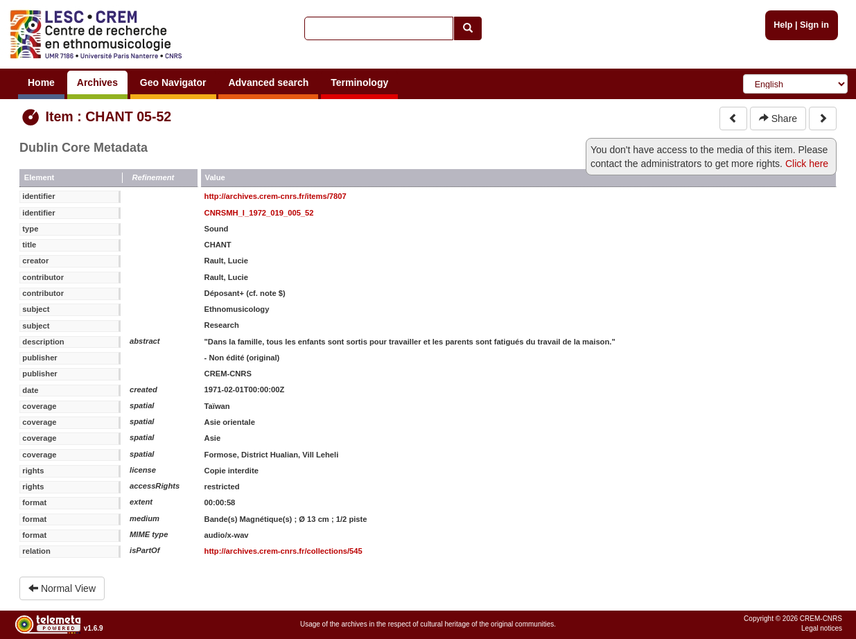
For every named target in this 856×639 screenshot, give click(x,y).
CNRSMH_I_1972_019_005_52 (259, 213)
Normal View (62, 588)
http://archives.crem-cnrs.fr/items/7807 (275, 196)
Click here (806, 163)
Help (783, 25)
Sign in (814, 25)
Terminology (359, 82)
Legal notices (821, 628)
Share (778, 118)
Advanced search (268, 82)
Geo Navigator (173, 82)
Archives (97, 82)
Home (41, 82)
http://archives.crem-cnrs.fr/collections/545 (283, 551)
